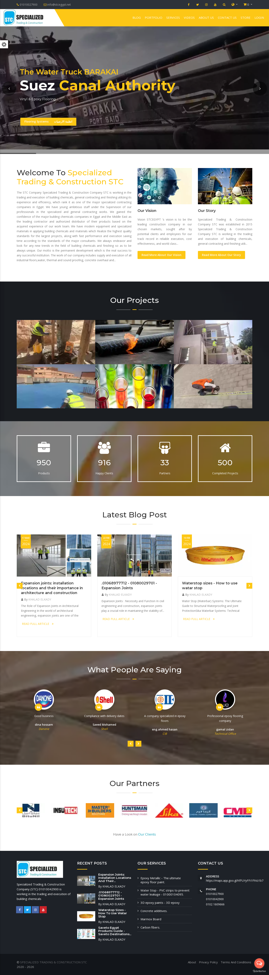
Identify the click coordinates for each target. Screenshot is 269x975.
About (192, 962)
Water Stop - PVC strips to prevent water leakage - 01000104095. (165, 892)
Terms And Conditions (236, 962)
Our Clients (147, 834)
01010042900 (215, 899)
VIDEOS (189, 17)
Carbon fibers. (150, 927)
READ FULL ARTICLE (38, 624)
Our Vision (147, 210)
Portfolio (153, 17)
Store (245, 17)
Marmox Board (151, 919)
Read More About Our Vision (161, 255)
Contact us (227, 17)
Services (173, 17)
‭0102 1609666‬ (215, 904)
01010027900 (215, 894)
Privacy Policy (208, 962)
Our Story (207, 210)
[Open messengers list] (259, 963)
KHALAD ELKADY (39, 599)
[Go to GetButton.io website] (259, 971)
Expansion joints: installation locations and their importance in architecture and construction (52, 588)
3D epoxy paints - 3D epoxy (160, 903)
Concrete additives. (154, 911)
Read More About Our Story (221, 255)
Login (259, 17)
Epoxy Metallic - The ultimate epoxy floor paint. (161, 880)
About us (206, 17)
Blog (136, 17)
